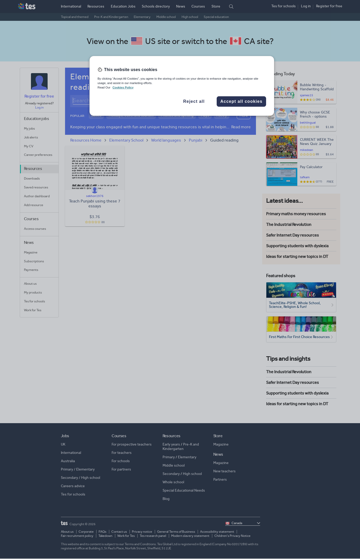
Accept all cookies (241, 101)
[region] (181, 86)
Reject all (194, 101)
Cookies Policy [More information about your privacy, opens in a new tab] (122, 87)
